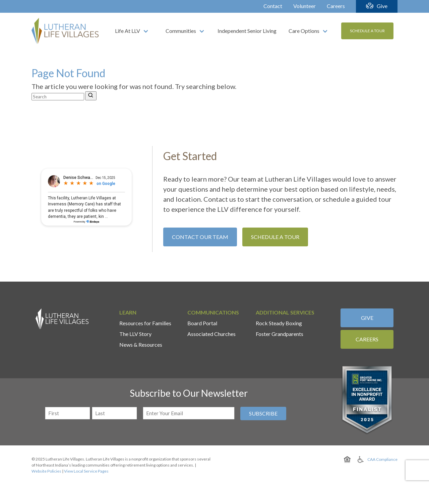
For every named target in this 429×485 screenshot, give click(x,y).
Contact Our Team (200, 237)
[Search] (91, 95)
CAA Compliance (382, 459)
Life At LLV (127, 31)
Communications (213, 312)
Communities (181, 31)
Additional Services (285, 312)
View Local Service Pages (86, 471)
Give (382, 6)
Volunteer (304, 6)
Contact (272, 6)
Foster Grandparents (279, 334)
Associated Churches (211, 334)
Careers (336, 6)
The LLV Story (135, 334)
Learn (127, 312)
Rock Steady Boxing (279, 323)
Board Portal (202, 323)
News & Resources (140, 344)
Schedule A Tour (367, 30)
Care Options (304, 31)
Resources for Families (145, 323)
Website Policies (46, 471)
